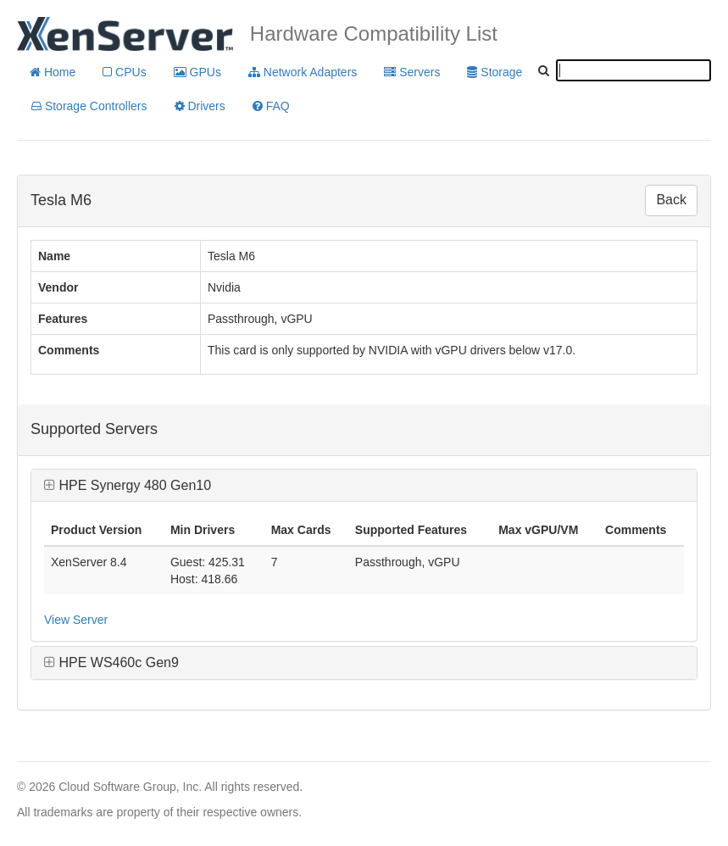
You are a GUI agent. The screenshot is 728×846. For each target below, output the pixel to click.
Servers (412, 72)
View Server (76, 619)
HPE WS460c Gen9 (111, 662)
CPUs (124, 72)
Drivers (200, 106)
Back (671, 199)
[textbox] (633, 70)
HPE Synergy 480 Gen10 (127, 485)
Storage (494, 72)
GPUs (197, 72)
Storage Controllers (89, 106)
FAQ (271, 106)
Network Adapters (302, 72)
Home (52, 72)
